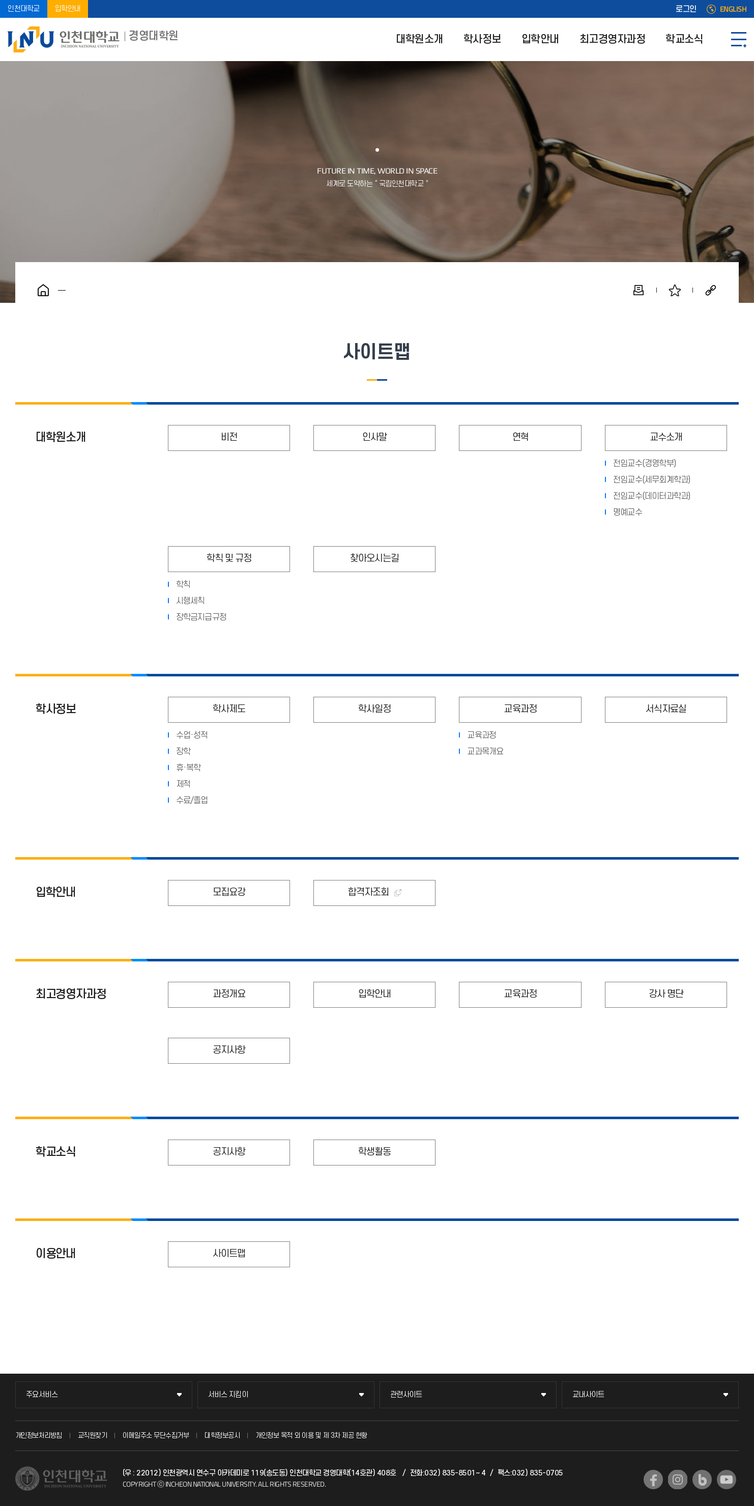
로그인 (686, 9)
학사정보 (482, 39)
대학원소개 (419, 39)
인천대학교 (24, 9)
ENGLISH (733, 9)
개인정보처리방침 (38, 1435)
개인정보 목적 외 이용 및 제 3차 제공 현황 (311, 1435)
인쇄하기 (638, 290)
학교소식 (684, 39)
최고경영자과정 (612, 39)
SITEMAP (738, 39)
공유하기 (710, 290)
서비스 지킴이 (228, 1394)
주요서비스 (42, 1394)
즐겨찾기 (674, 290)
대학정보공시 (222, 1435)
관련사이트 (406, 1394)
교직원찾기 (92, 1435)
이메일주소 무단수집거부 (156, 1435)
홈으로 (43, 290)
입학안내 (67, 9)
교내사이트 (588, 1394)
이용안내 (56, 1254)
